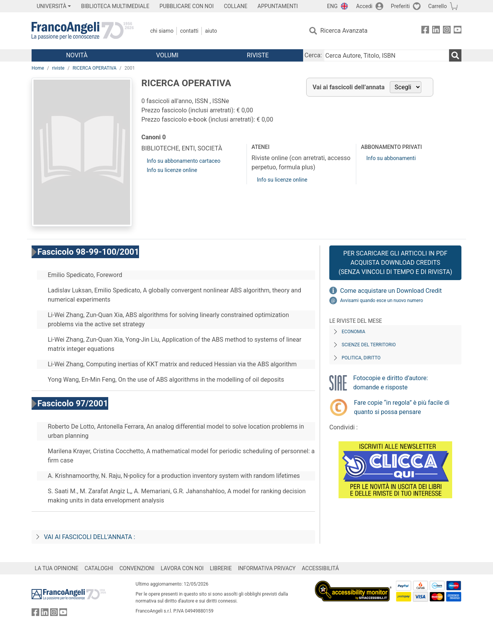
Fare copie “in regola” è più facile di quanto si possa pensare (401, 407)
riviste (58, 68)
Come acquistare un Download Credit (391, 290)
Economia (353, 331)
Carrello (437, 6)
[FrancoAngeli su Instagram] (447, 31)
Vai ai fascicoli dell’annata (349, 87)
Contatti (189, 31)
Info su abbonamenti (391, 158)
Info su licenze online (172, 170)
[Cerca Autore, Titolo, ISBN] (386, 55)
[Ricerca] (455, 55)
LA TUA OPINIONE (57, 568)
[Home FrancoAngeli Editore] (83, 30)
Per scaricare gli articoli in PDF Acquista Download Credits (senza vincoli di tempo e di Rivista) (395, 262)
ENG (332, 6)
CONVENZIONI (136, 568)
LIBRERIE (221, 568)
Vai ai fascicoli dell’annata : (89, 537)
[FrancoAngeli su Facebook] (425, 31)
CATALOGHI (99, 568)
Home (38, 68)
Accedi (364, 6)
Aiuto (211, 31)
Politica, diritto (361, 358)
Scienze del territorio (369, 344)
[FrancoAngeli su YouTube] (457, 31)
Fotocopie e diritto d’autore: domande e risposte (390, 382)
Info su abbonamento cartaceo (183, 161)
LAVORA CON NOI (182, 568)
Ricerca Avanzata (344, 30)
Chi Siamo (161, 31)
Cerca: (313, 55)
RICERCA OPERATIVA (94, 68)
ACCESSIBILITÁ (320, 568)
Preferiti (400, 6)
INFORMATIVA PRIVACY (267, 568)
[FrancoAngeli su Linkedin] (436, 31)
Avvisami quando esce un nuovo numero (381, 300)
